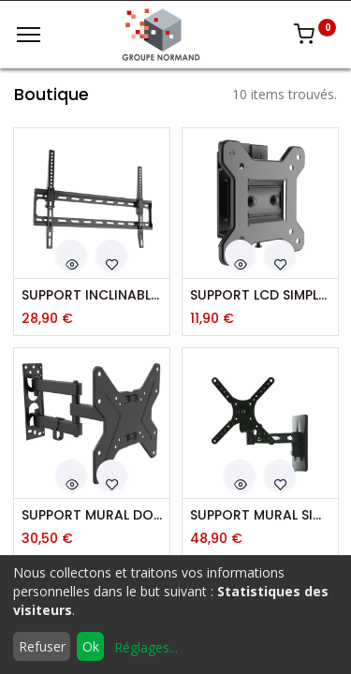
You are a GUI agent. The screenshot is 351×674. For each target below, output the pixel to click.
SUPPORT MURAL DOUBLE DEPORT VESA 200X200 (92, 515)
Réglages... (146, 647)
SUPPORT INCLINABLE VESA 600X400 (92, 295)
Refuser (42, 646)
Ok (90, 646)
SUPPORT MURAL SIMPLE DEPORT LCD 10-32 (260, 515)
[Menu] (28, 35)
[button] (71, 255)
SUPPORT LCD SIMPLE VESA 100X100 (260, 295)
